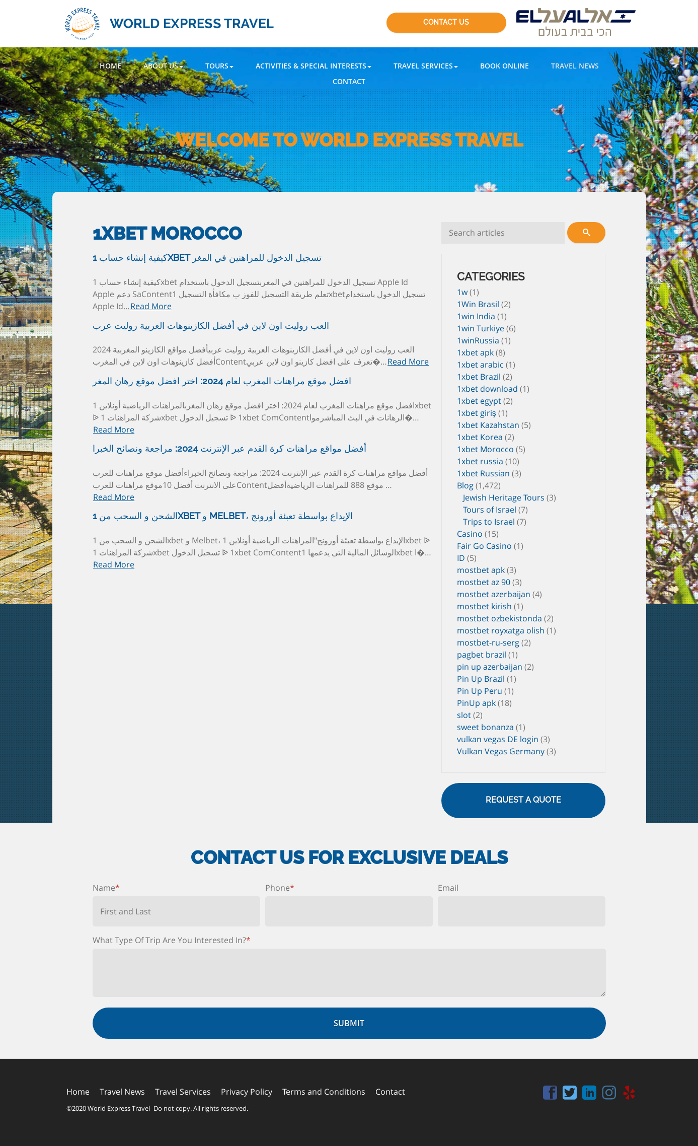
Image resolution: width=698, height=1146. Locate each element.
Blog (465, 485)
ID (461, 557)
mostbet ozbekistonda (499, 618)
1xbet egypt (479, 400)
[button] (163, 66)
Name (106, 887)
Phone (279, 887)
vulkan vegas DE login (497, 739)
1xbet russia (480, 461)
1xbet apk (475, 352)
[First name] (176, 911)
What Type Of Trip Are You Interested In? (172, 940)
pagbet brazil (481, 654)
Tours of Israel (489, 509)
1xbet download (487, 388)
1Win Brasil (478, 304)
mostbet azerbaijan (493, 594)
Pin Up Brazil (481, 678)
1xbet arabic (480, 364)
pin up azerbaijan (489, 666)
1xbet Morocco (485, 449)
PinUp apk (476, 702)
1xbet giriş (476, 412)
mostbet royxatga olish (501, 630)
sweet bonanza (485, 727)
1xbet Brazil (479, 376)
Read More (151, 306)
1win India (476, 316)
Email (448, 887)
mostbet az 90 (483, 582)
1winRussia (478, 340)
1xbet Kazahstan (488, 425)
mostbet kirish (484, 606)
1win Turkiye (480, 328)
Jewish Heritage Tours (504, 497)
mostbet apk (481, 570)
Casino (470, 533)
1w (462, 292)
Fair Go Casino (484, 545)
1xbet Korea (480, 437)
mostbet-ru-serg (488, 642)
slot (464, 715)
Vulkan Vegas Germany (501, 751)
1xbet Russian (483, 473)
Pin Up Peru (479, 690)
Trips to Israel (489, 521)
